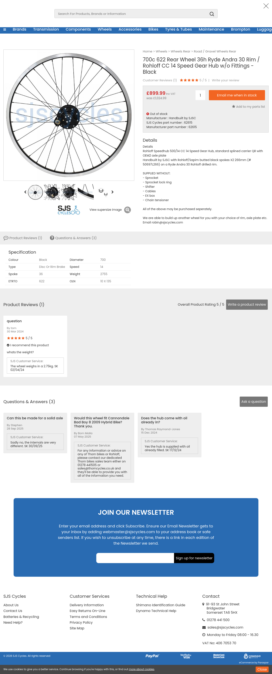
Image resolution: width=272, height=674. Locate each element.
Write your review (225, 80)
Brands (19, 29)
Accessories (130, 29)
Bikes (153, 29)
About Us (10, 605)
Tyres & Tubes (178, 29)
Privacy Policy (81, 622)
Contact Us (12, 610)
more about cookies (141, 669)
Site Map (77, 628)
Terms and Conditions (88, 616)
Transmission (46, 29)
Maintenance (211, 29)
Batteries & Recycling (21, 616)
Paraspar (263, 662)
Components (78, 29)
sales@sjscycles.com (225, 627)
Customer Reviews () (160, 80)
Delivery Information (87, 605)
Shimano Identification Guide (160, 605)
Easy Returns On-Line (87, 610)
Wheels (105, 29)
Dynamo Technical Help (156, 610)
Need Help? (13, 622)
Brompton (240, 29)
